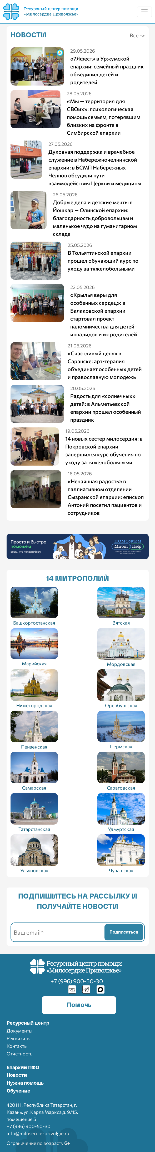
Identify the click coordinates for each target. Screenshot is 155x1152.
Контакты (17, 1046)
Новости (17, 1075)
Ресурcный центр (28, 1023)
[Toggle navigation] (144, 12)
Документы (19, 1031)
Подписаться (123, 932)
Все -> (137, 35)
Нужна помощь (25, 1083)
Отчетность (19, 1053)
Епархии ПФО (23, 1067)
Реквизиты (19, 1038)
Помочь (79, 1005)
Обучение (18, 1091)
